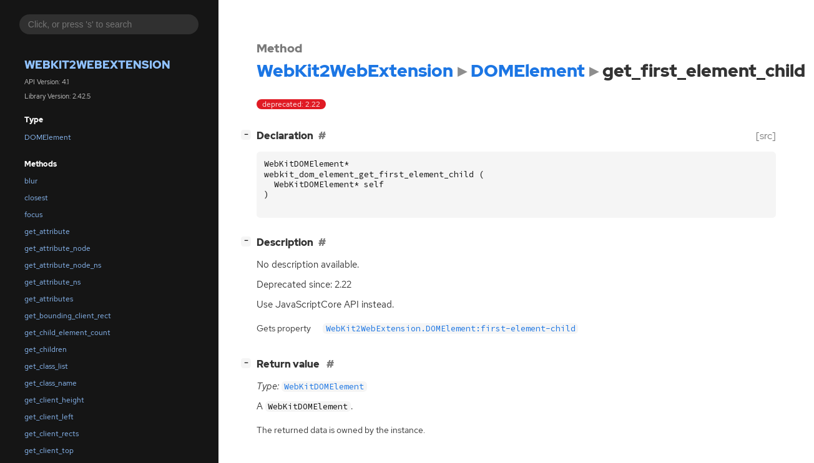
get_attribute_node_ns (62, 265)
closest (36, 198)
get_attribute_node (57, 248)
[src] (766, 135)
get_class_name (50, 383)
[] (248, 134)
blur (30, 181)
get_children (45, 349)
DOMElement (47, 137)
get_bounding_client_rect (67, 316)
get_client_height (54, 400)
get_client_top (49, 451)
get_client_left (49, 417)
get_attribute (47, 231)
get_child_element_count (67, 333)
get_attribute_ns (52, 282)
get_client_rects (51, 434)
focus (33, 215)
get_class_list (46, 366)
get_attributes (48, 299)
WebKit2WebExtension (97, 64)
